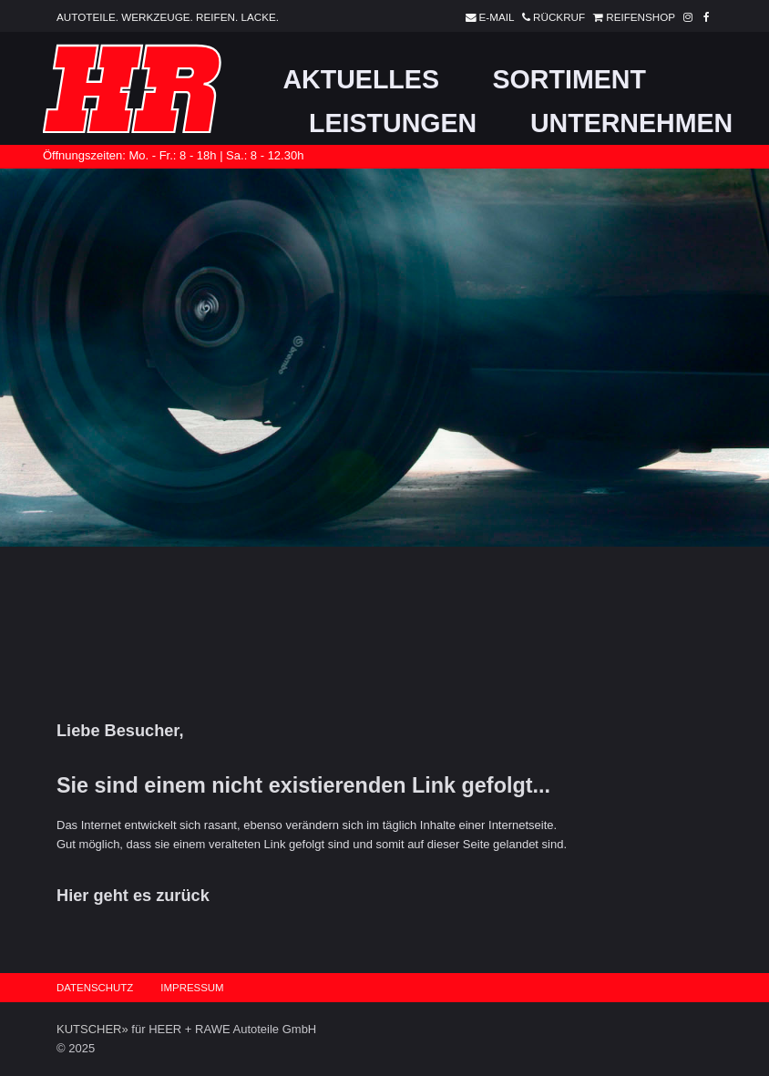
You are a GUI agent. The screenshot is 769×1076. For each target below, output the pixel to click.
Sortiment (569, 79)
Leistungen (393, 123)
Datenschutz (94, 987)
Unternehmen (631, 123)
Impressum (191, 987)
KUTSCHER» (92, 1029)
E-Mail (487, 17)
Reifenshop (631, 17)
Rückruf (551, 17)
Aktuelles (360, 79)
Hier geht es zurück (133, 895)
